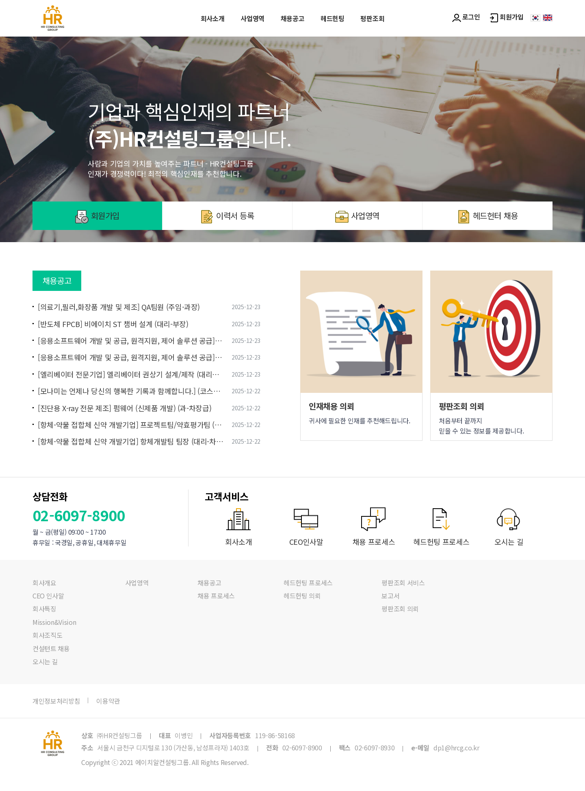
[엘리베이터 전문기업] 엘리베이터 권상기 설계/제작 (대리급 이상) (130, 374)
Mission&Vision (54, 622)
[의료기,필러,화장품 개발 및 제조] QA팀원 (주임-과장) (119, 307)
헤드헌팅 (332, 18)
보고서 (390, 595)
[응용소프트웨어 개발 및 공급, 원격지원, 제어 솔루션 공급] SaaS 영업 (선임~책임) (130, 357)
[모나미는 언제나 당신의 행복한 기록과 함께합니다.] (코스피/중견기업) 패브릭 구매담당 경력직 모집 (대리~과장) (130, 391)
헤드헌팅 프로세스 (308, 582)
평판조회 (372, 18)
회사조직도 (47, 635)
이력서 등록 (227, 216)
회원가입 (507, 17)
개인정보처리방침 (56, 701)
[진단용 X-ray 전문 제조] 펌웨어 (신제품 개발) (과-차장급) (124, 408)
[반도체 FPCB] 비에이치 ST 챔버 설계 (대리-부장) (113, 324)
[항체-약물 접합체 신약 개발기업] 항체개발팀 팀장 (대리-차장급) (130, 441)
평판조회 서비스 (403, 582)
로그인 (466, 17)
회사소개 (213, 18)
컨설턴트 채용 (51, 648)
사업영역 (252, 18)
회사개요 (44, 582)
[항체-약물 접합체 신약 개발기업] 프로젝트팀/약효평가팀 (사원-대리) (130, 425)
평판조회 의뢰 (400, 608)
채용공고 (293, 18)
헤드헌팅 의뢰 (302, 595)
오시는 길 (45, 661)
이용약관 (108, 701)
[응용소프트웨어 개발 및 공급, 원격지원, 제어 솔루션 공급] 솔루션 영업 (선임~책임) (130, 341)
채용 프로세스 (216, 595)
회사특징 (44, 608)
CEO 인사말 (48, 595)
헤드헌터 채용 (487, 216)
